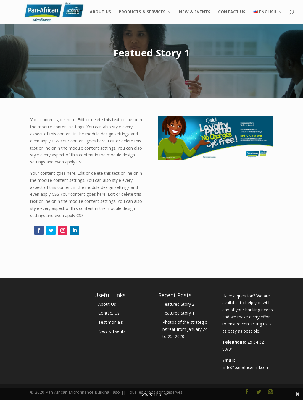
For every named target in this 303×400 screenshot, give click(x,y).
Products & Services (142, 12)
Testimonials (110, 322)
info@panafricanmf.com (246, 367)
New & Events (194, 12)
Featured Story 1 (178, 313)
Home (76, 12)
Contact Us (231, 12)
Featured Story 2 (178, 304)
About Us (100, 12)
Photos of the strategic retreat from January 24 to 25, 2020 (184, 329)
